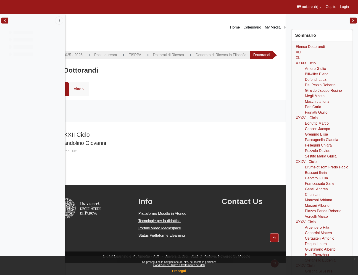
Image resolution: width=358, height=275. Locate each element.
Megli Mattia (314, 96)
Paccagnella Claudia (321, 140)
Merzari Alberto (317, 205)
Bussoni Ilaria (316, 173)
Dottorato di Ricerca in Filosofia (239, 55)
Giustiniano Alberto (320, 249)
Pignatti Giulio (316, 112)
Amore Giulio (315, 69)
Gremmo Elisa (316, 134)
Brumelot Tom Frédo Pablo (326, 167)
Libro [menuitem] (79, 101)
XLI (298, 52)
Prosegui (179, 271)
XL (298, 58)
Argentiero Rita (317, 227)
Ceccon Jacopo (317, 129)
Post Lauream (124, 55)
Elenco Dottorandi (310, 47)
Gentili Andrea (316, 189)
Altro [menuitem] (96, 101)
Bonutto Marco (317, 123)
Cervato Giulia (316, 178)
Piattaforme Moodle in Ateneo (168, 226)
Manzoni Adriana (318, 200)
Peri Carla (313, 107)
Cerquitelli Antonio (319, 238)
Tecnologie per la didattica (165, 233)
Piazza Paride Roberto (323, 211)
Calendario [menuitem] (252, 27)
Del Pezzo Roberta (320, 85)
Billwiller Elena (316, 74)
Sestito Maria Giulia (321, 156)
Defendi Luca (315, 79)
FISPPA (153, 55)
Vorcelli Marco (316, 216)
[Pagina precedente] (71, 146)
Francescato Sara (319, 184)
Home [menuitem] (235, 27)
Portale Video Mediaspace (165, 240)
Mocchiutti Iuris (317, 101)
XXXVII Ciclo (306, 162)
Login (344, 7)
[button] (309, 7)
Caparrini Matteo (318, 233)
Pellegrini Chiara (318, 145)
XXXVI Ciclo (306, 222)
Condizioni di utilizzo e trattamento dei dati (179, 265)
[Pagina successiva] (280, 146)
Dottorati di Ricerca (187, 55)
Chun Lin (312, 194)
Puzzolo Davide (317, 151)
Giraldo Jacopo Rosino (323, 90)
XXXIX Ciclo (306, 63)
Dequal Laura (316, 244)
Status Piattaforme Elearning (167, 248)
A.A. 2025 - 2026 (87, 55)
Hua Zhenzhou (317, 255)
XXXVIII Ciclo (307, 118)
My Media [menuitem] (273, 27)
